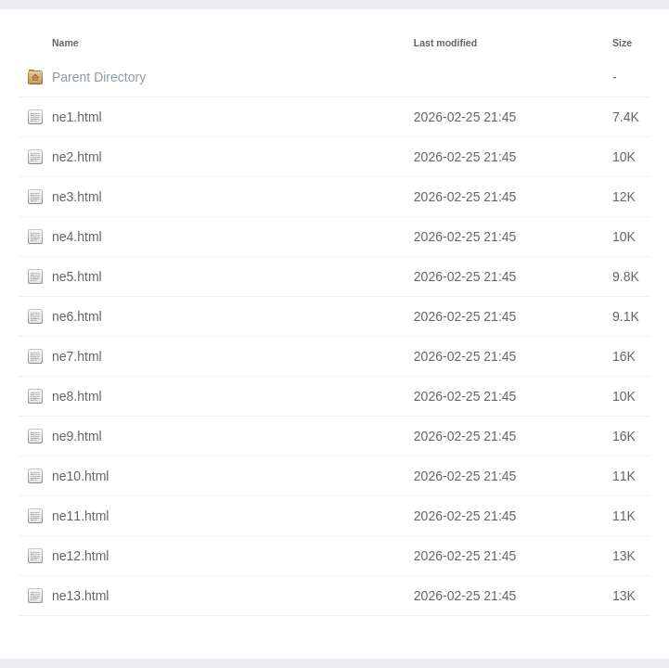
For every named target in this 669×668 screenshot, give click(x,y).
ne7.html (77, 356)
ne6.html (77, 316)
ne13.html (80, 595)
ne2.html (77, 156)
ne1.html (77, 116)
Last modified (445, 42)
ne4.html (77, 236)
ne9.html (77, 436)
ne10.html (80, 476)
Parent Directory (99, 77)
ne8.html (77, 396)
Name (65, 42)
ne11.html (80, 515)
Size (622, 42)
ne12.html (80, 555)
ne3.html (77, 196)
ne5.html (77, 276)
